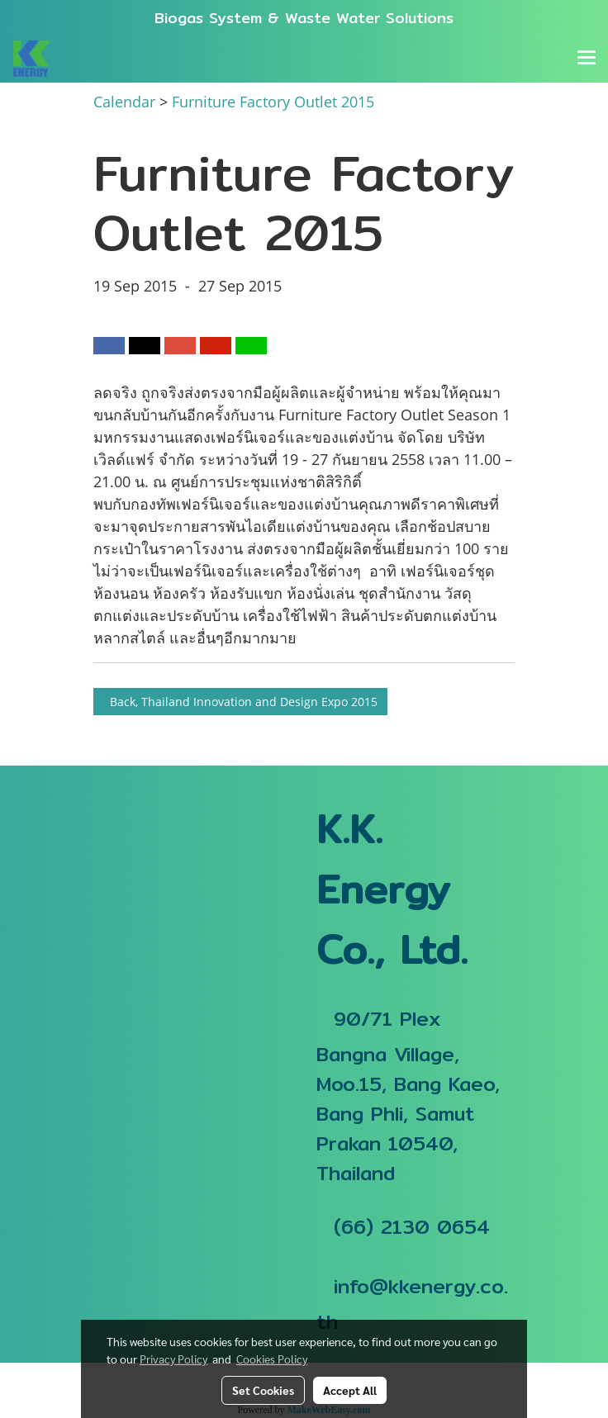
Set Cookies (263, 1389)
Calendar (124, 101)
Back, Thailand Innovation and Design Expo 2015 (240, 701)
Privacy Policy (173, 1358)
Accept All (350, 1389)
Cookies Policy (271, 1358)
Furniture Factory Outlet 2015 (273, 101)
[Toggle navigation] (586, 58)
